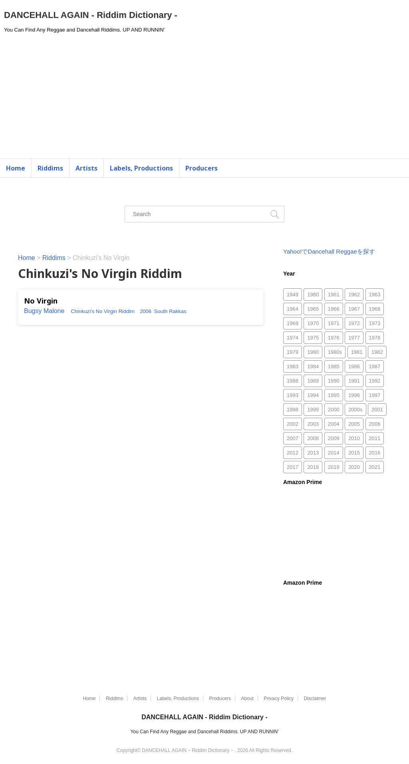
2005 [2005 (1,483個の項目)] (354, 424)
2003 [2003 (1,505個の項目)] (313, 424)
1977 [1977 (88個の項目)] (354, 338)
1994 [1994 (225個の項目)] (313, 395)
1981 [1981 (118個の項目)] (357, 352)
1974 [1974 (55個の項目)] (292, 338)
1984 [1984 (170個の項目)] (313, 366)
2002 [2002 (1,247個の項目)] (292, 424)
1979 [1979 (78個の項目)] (292, 352)
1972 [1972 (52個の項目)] (354, 323)
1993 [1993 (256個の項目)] (292, 395)
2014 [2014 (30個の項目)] (334, 453)
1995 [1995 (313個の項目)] (334, 395)
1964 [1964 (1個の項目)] (292, 309)
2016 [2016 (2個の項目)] (375, 453)
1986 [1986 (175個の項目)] (354, 366)
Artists (86, 168)
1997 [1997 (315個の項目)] (375, 395)
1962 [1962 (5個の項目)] (354, 295)
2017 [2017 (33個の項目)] (292, 467)
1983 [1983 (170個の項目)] (292, 366)
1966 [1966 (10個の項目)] (334, 309)
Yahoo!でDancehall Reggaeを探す (329, 251)
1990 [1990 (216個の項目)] (334, 381)
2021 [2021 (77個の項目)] (375, 467)
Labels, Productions (141, 168)
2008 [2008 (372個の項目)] (313, 438)
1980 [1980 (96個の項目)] (313, 352)
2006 (145, 311)
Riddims (50, 168)
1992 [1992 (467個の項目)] (375, 381)
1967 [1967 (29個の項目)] (354, 309)
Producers (201, 168)
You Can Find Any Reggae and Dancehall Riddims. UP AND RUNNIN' (204, 731)
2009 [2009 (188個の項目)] (334, 438)
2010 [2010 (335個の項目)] (354, 438)
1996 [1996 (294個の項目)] (354, 395)
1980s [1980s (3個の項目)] (335, 352)
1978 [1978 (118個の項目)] (375, 338)
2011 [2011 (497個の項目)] (375, 438)
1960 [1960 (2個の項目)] (313, 295)
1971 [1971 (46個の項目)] (334, 323)
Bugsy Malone (44, 311)
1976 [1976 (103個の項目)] (334, 338)
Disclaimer (315, 698)
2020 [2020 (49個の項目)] (354, 467)
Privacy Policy (279, 698)
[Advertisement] (204, 99)
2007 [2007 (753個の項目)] (292, 438)
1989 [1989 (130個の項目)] (313, 381)
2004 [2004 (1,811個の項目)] (334, 424)
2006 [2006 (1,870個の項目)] (375, 424)
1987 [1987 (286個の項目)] (375, 366)
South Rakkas (170, 311)
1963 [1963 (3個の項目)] (375, 295)
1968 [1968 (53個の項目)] (375, 309)
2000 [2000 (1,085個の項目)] (334, 410)
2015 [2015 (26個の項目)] (354, 453)
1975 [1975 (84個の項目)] (313, 338)
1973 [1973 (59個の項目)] (375, 323)
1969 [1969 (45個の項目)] (292, 323)
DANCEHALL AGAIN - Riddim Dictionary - (90, 15)
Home (15, 168)
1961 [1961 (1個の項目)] (334, 295)
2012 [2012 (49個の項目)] (292, 453)
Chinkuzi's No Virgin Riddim (103, 311)
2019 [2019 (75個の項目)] (334, 467)
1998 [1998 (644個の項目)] (292, 410)
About (247, 698)
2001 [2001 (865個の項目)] (377, 410)
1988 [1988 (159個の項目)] (292, 381)
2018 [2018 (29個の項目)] (313, 467)
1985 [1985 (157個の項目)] (334, 366)
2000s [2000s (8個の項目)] (355, 410)
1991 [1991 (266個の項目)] (354, 381)
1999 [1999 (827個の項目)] (313, 410)
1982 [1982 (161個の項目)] (377, 352)
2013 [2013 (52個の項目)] (313, 453)
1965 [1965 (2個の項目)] (313, 309)
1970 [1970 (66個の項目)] (313, 323)
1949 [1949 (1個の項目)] (292, 295)
